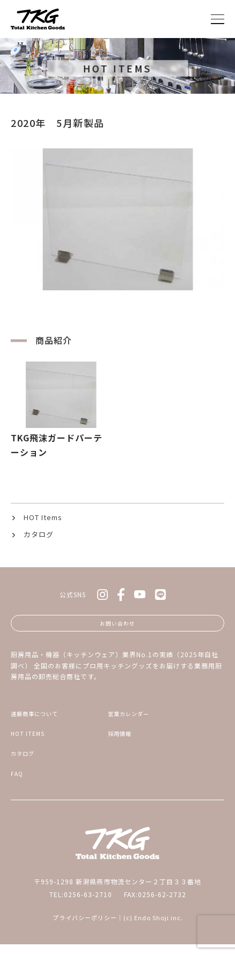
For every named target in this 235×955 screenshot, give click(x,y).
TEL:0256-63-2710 (80, 904)
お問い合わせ (117, 624)
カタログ (39, 534)
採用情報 (122, 740)
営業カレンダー (132, 718)
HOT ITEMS (30, 740)
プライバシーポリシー (85, 928)
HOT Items (43, 517)
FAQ (17, 783)
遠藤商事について (39, 718)
